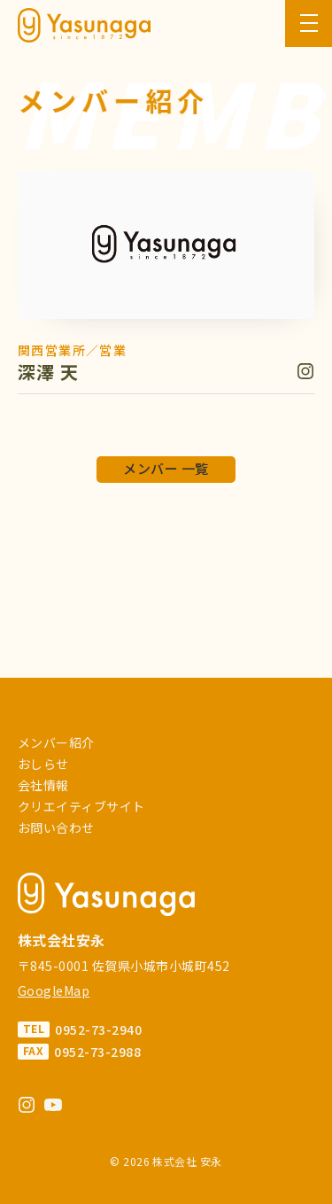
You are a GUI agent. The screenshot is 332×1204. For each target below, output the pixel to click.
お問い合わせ (56, 827)
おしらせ (43, 764)
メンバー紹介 (56, 742)
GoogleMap (53, 990)
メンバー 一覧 (165, 468)
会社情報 (43, 785)
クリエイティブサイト (81, 806)
